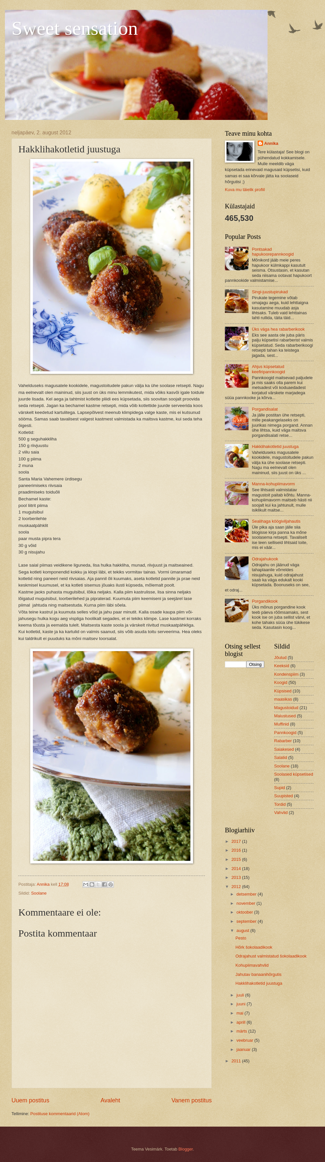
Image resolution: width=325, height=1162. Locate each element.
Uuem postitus (30, 1100)
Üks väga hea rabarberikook (278, 329)
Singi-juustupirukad (270, 291)
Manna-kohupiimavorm (273, 483)
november (246, 903)
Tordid (280, 804)
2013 (236, 877)
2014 (236, 868)
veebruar (245, 1040)
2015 (236, 859)
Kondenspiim (286, 674)
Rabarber (283, 740)
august (243, 930)
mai (240, 1013)
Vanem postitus (191, 1100)
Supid (279, 787)
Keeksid (281, 665)
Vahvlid (281, 812)
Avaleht (110, 1100)
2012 (236, 886)
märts (242, 1031)
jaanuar (244, 1049)
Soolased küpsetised (293, 774)
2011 (236, 1060)
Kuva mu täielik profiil (245, 189)
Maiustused (285, 715)
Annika (271, 143)
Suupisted (283, 795)
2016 (236, 850)
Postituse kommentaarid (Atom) (59, 1113)
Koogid (280, 682)
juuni (241, 1003)
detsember (246, 894)
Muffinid (281, 724)
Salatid (280, 757)
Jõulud (280, 657)
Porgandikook (265, 601)
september (246, 921)
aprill (241, 1022)
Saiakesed (284, 749)
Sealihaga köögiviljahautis (276, 521)
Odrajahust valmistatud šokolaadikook (271, 956)
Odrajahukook (265, 558)
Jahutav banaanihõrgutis (258, 974)
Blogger (186, 1149)
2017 (236, 841)
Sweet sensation (74, 28)
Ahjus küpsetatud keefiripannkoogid (268, 369)
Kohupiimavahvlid (252, 965)
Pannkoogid (285, 732)
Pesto (240, 938)
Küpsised (283, 690)
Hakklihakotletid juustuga (275, 446)
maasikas (283, 699)
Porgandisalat (265, 409)
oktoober (245, 912)
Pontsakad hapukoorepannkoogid (272, 252)
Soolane (39, 893)
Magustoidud (286, 707)
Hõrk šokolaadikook (253, 947)
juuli (240, 995)
